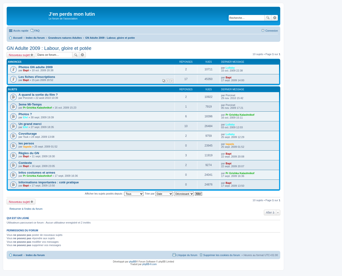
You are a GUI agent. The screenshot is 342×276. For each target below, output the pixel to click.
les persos (26, 143)
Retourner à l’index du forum (26, 208)
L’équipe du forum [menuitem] (186, 255)
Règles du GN (29, 153)
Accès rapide (20, 30)
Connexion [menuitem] (271, 30)
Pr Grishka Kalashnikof (37, 107)
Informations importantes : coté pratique (49, 182)
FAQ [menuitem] (37, 30)
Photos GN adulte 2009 (36, 67)
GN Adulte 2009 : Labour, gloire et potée (49, 48)
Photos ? (25, 114)
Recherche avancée (274, 18)
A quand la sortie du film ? (38, 94)
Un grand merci (30, 124)
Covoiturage (28, 133)
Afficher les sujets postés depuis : (114, 193)
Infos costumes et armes (37, 172)
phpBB (132, 261)
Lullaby (230, 67)
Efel (25, 117)
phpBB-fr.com (149, 264)
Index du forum (35, 255)
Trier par (159, 193)
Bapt (26, 70)
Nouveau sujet (19, 55)
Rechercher (267, 18)
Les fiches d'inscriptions (37, 77)
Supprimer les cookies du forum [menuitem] (221, 255)
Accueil (17, 255)
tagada (27, 146)
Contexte (25, 163)
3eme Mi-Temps (30, 104)
